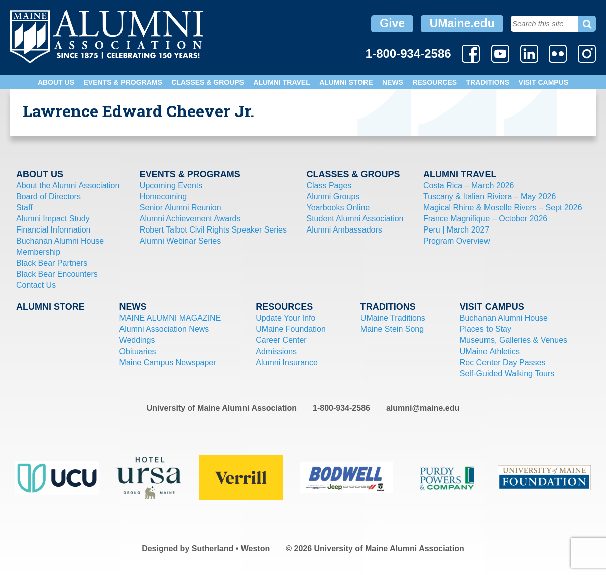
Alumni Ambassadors (344, 229)
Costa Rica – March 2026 (468, 185)
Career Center (281, 340)
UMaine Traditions (392, 318)
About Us (56, 82)
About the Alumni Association (67, 185)
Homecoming (163, 196)
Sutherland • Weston (231, 548)
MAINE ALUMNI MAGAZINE (170, 318)
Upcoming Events (171, 185)
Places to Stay (485, 329)
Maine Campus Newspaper (167, 362)
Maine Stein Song (392, 329)
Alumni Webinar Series (180, 241)
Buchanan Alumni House (60, 241)
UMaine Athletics (490, 351)
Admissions (276, 351)
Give (392, 23)
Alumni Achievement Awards (190, 218)
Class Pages (328, 185)
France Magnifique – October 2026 (485, 218)
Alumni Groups (332, 196)
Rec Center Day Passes (503, 362)
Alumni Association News (164, 329)
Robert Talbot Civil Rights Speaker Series (213, 229)
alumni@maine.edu (422, 408)
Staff (24, 207)
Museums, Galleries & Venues (513, 340)
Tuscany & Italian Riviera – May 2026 (489, 196)
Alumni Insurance (287, 362)
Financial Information (53, 229)
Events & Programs (122, 82)
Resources (434, 82)
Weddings (137, 340)
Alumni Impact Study (53, 218)
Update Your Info (285, 318)
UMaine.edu (462, 23)
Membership (38, 252)
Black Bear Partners (51, 263)
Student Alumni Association (354, 218)
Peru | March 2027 (456, 229)
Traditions (488, 82)
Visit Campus (544, 82)
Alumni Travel (281, 82)
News (392, 82)
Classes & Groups (207, 82)
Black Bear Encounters (57, 274)
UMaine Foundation (291, 329)
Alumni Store (346, 82)
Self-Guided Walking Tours (507, 373)
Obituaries (137, 351)
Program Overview (456, 241)
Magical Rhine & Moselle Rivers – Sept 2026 (502, 207)
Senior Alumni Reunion (180, 207)
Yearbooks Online (338, 207)
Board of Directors (48, 196)
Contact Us (36, 285)
